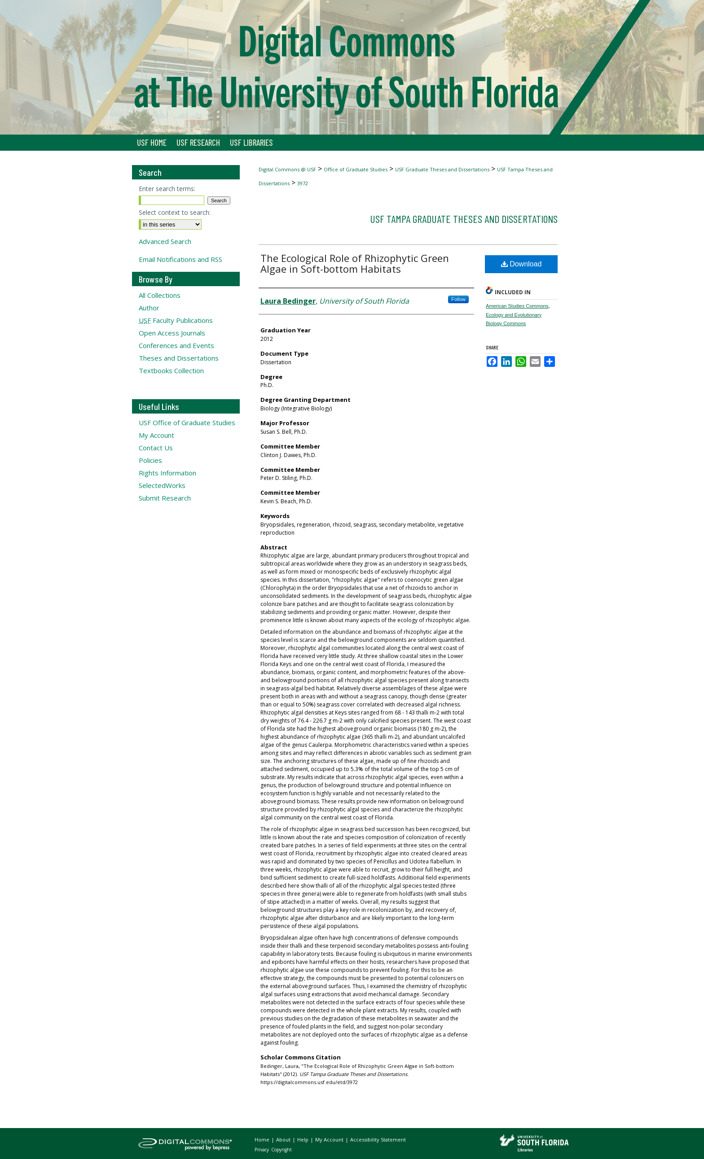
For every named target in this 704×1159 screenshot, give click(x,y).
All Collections (159, 295)
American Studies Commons (517, 306)
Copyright (281, 1149)
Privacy (262, 1149)
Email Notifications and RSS (180, 259)
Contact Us (156, 447)
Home (263, 1139)
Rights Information (167, 472)
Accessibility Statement (378, 1139)
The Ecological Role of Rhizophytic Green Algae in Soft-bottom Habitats (354, 263)
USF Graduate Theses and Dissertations (442, 169)
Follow (458, 299)
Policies (150, 460)
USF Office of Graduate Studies (187, 422)
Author (149, 307)
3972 (302, 183)
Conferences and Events (176, 345)
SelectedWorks (162, 485)
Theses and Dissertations (179, 357)
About (284, 1139)
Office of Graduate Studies (355, 169)
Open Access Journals (172, 332)
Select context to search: (175, 212)
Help (303, 1139)
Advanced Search (165, 241)
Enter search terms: (167, 188)
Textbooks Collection (171, 370)
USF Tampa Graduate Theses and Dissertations (464, 218)
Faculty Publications (176, 320)
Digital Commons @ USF (287, 169)
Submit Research (165, 497)
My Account (156, 435)
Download (521, 264)
